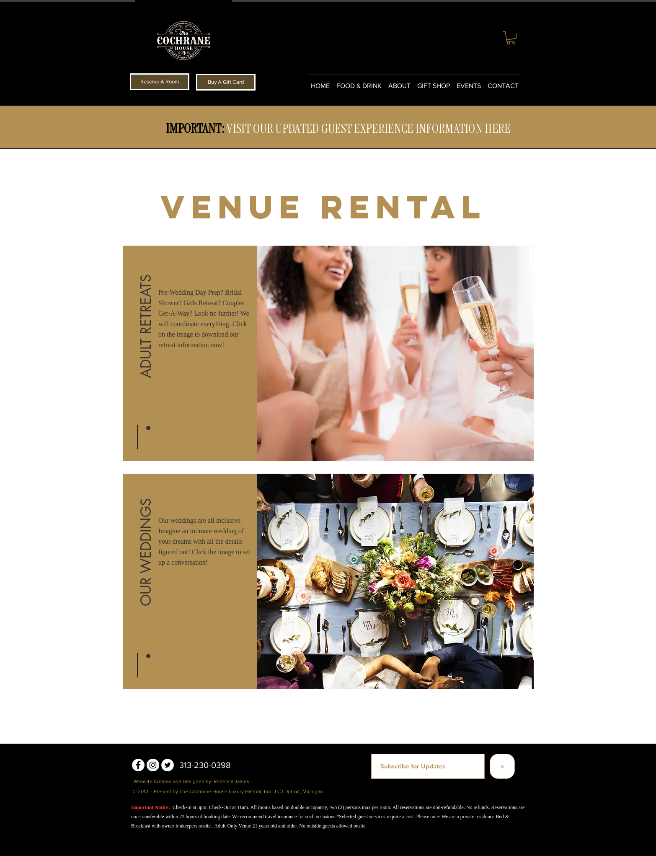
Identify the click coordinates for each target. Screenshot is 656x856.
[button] (511, 37)
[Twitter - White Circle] (167, 765)
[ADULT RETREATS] (146, 324)
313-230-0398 (205, 765)
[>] (502, 766)
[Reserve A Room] (159, 81)
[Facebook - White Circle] (138, 765)
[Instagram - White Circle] (153, 765)
